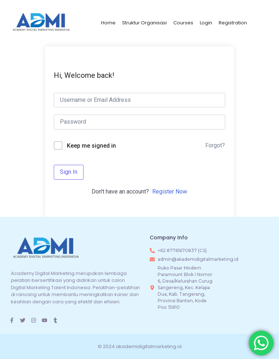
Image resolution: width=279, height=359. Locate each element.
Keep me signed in (91, 145)
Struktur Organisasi (144, 22)
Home (108, 22)
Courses (183, 22)
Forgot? (215, 145)
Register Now (169, 191)
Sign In (68, 171)
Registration (233, 22)
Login (206, 22)
